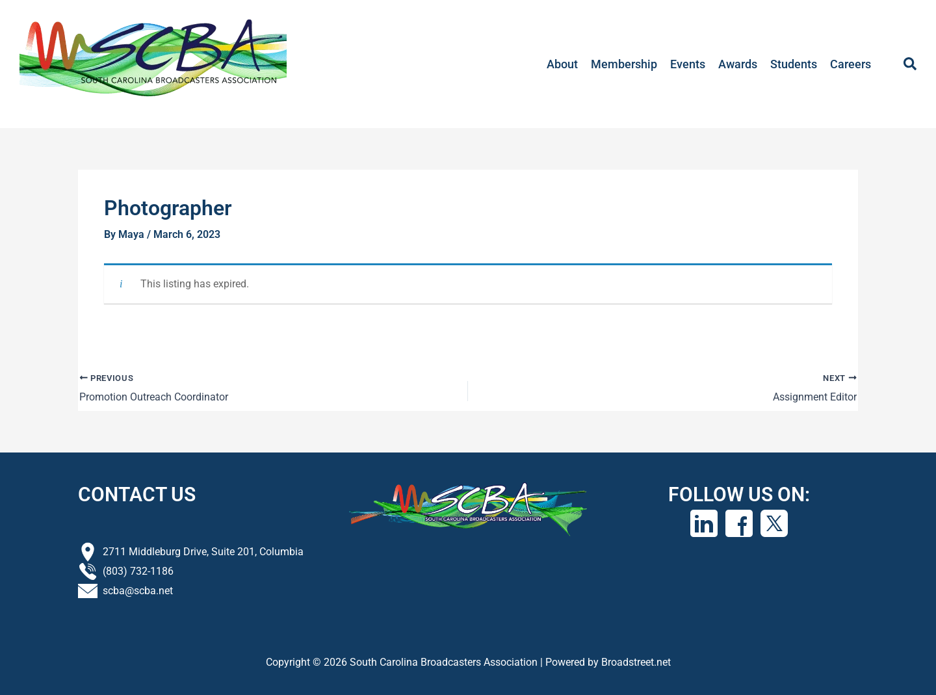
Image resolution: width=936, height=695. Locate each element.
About (562, 64)
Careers (850, 64)
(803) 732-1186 (138, 570)
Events (687, 64)
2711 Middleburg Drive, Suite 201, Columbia (203, 551)
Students (793, 64)
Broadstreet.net (636, 662)
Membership (624, 64)
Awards (737, 64)
